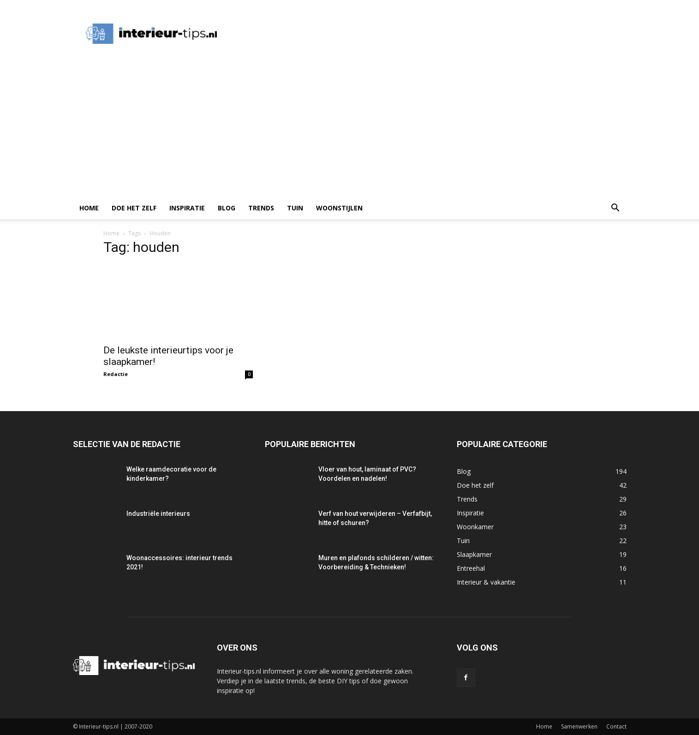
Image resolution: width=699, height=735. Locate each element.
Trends (261, 207)
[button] (615, 208)
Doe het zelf (134, 207)
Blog (226, 207)
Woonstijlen (339, 207)
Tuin (295, 207)
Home (89, 207)
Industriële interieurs (158, 513)
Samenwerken (579, 726)
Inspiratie (187, 207)
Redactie (115, 373)
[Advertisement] (350, 127)
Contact (616, 726)
